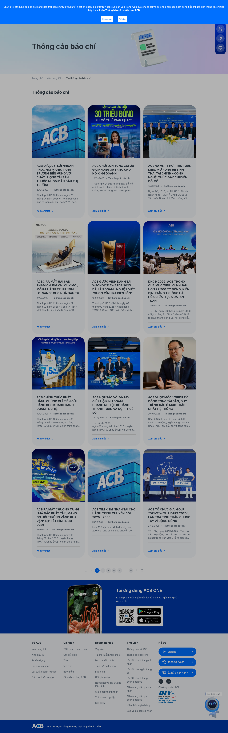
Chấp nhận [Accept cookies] (107, 19)
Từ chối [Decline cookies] (122, 19)
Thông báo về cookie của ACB (122, 10)
